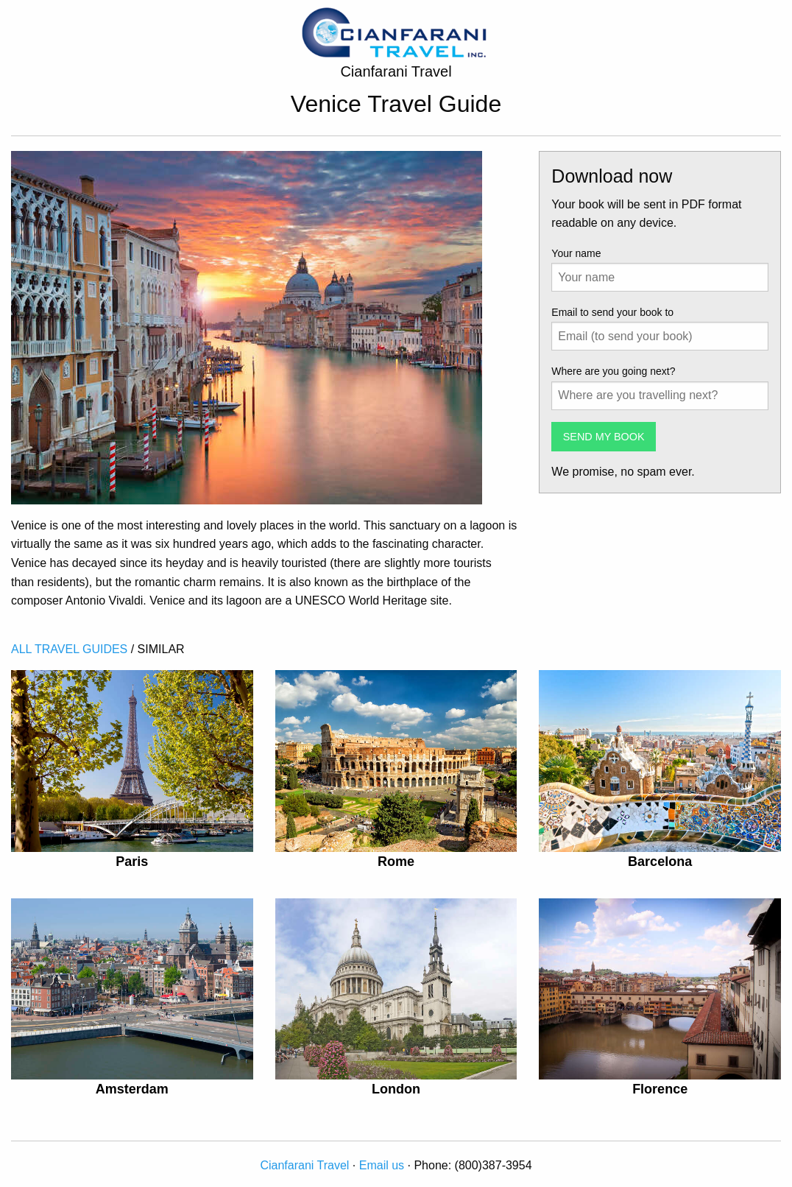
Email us (381, 1165)
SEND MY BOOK (604, 437)
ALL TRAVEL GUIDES (69, 649)
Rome (396, 861)
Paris (132, 861)
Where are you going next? (613, 371)
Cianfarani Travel (304, 1165)
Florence (659, 1089)
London (396, 1089)
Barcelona (660, 861)
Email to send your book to (612, 312)
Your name (576, 253)
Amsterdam (132, 1089)
